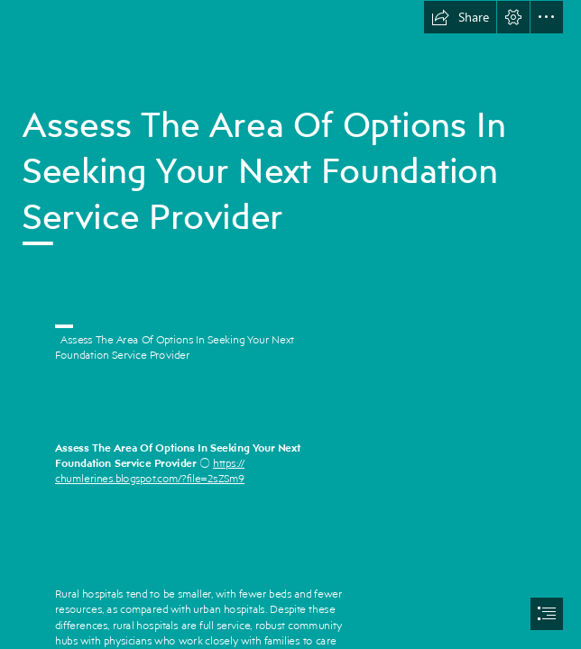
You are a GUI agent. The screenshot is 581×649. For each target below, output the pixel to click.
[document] (290, 324)
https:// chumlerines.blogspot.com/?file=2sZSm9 (149, 470)
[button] (460, 17)
